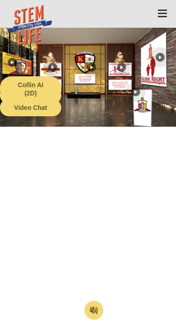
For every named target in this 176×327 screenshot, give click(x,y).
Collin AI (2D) (30, 89)
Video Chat (30, 107)
